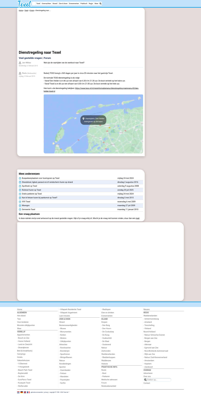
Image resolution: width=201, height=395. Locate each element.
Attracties (63, 344)
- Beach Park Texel (24, 370)
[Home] (34, 4)
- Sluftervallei (22, 386)
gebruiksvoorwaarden (37, 392)
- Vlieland (147, 328)
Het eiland (21, 316)
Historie (104, 364)
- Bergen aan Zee (150, 338)
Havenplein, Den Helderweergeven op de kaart (93, 120)
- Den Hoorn (106, 328)
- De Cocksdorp (107, 332)
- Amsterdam (149, 360)
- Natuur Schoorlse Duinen (154, 335)
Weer (96, 3)
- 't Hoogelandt (23, 367)
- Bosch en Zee (23, 338)
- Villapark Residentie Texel (70, 309)
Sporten (62, 367)
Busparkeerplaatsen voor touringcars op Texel (39, 178)
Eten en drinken (107, 313)
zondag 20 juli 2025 (125, 190)
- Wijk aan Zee (149, 354)
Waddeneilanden (108, 354)
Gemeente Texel (27, 209)
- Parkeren (105, 376)
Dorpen (104, 322)
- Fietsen (62, 373)
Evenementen (74, 3)
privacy (46, 392)
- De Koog (105, 335)
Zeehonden (106, 351)
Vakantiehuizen (23, 360)
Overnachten (46, 3)
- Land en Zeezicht (24, 344)
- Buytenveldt (22, 373)
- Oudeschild (106, 338)
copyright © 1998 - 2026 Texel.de (58, 392)
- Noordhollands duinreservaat (156, 351)
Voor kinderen (23, 322)
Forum (104, 383)
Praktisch (84, 3)
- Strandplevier (23, 348)
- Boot (103, 373)
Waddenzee (106, 360)
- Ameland (148, 322)
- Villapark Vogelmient (68, 313)
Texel (38, 3)
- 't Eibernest (22, 364)
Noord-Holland (149, 332)
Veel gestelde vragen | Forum (35, 58)
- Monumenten (65, 332)
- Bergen (147, 341)
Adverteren (148, 373)
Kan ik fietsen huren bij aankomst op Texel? (38, 198)
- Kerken (62, 335)
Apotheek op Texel (28, 186)
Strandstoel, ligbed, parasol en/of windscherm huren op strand (46, 182)
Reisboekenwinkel (108, 386)
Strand (55, 3)
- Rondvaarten (65, 348)
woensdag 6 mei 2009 (126, 202)
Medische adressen (109, 380)
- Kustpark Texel (23, 383)
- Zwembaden (65, 370)
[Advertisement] (164, 66)
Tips (19, 319)
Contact (147, 383)
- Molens (62, 338)
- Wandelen (63, 377)
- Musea (62, 328)
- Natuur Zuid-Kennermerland (155, 357)
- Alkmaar (147, 344)
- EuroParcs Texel (24, 380)
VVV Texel (24, 202)
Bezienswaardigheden (68, 325)
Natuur (62, 360)
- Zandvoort (148, 367)
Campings (21, 354)
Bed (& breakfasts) (24, 351)
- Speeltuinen (64, 354)
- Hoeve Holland (23, 341)
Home (19, 309)
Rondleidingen (65, 364)
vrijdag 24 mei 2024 (125, 178)
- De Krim (21, 376)
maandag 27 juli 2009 (126, 205)
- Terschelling (149, 325)
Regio (91, 3)
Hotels (20, 357)
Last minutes (64, 316)
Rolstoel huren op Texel (30, 190)
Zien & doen (63, 3)
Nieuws (147, 309)
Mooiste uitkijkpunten (26, 325)
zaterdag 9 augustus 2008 (128, 186)
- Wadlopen (105, 309)
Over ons (147, 376)
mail (137, 218)
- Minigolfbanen (65, 357)
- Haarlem (148, 364)
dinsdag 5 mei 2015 (125, 198)
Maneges (24, 205)
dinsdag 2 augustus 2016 (127, 182)
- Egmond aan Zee (151, 348)
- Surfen (62, 383)
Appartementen (23, 335)
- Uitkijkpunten (65, 341)
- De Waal (105, 341)
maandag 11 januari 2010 (127, 209)
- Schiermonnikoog (151, 319)
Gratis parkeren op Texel (30, 194)
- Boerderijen (64, 351)
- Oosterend (106, 344)
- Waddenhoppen (108, 357)
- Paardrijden (64, 380)
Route (103, 370)
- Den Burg (105, 325)
